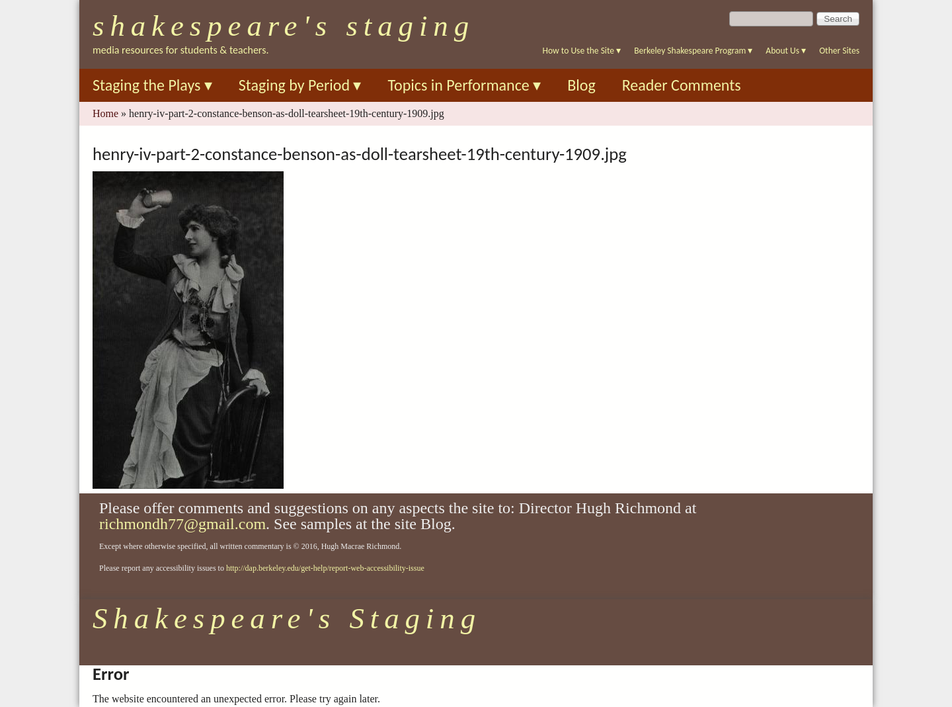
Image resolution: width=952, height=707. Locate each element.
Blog (581, 85)
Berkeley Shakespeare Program (693, 50)
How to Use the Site (582, 50)
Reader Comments (681, 85)
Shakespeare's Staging (284, 25)
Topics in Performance (464, 85)
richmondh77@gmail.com (182, 523)
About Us (786, 50)
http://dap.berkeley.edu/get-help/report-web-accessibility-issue (325, 568)
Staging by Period (300, 85)
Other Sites (839, 50)
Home (105, 113)
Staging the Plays (152, 85)
